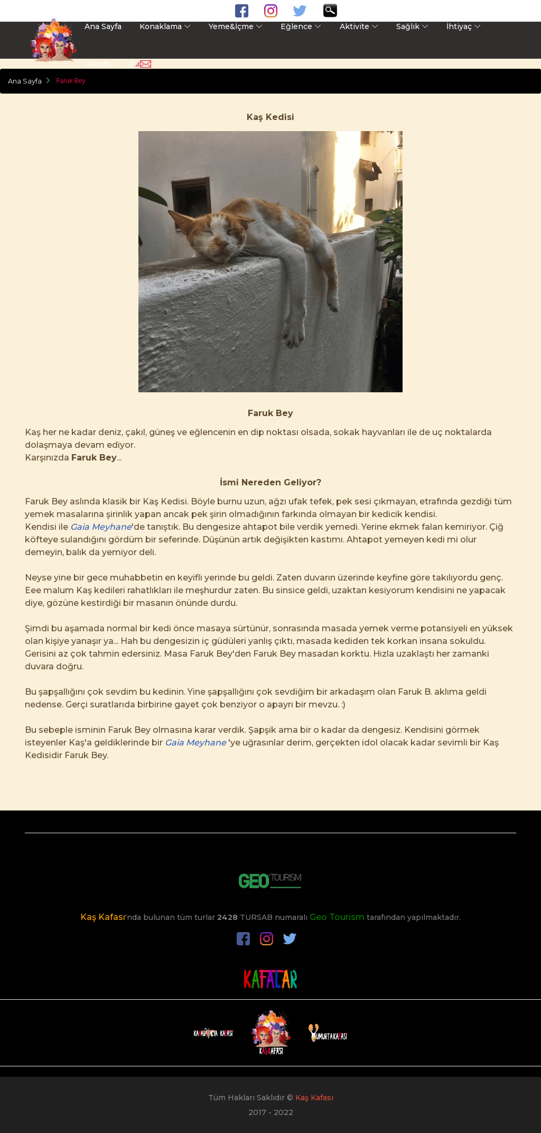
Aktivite (354, 26)
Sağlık (407, 26)
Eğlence (296, 26)
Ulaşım (97, 63)
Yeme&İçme (231, 26)
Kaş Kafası (102, 917)
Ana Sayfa (103, 26)
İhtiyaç (459, 26)
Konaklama (160, 26)
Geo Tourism (337, 917)
